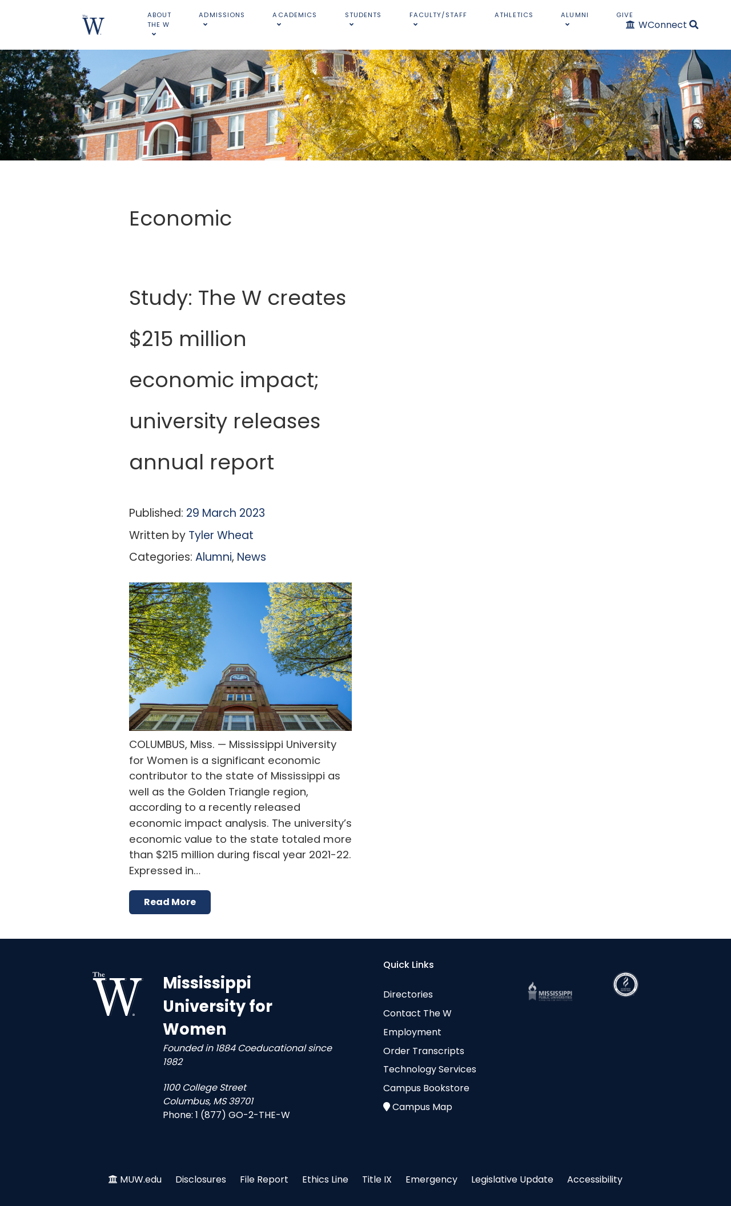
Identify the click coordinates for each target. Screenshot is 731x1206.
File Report (264, 1179)
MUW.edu (141, 1179)
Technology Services (429, 1069)
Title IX (377, 1179)
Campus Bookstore (426, 1088)
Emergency (431, 1179)
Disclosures (200, 1179)
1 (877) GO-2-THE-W (242, 1114)
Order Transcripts (423, 1051)
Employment (412, 1032)
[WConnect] (657, 24)
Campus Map (422, 1106)
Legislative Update (512, 1179)
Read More (170, 901)
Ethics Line (325, 1179)
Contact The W (417, 1013)
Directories (408, 994)
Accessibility (594, 1179)
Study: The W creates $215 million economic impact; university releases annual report (237, 380)
